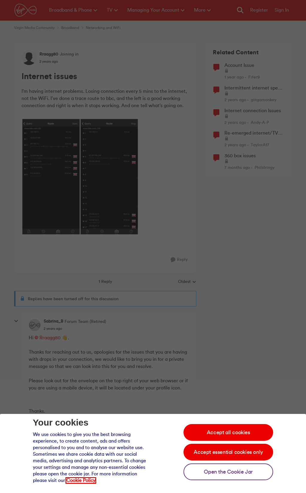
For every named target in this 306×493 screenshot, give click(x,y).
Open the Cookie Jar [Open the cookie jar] (228, 471)
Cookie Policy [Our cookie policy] (80, 480)
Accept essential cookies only (228, 452)
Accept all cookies (228, 432)
